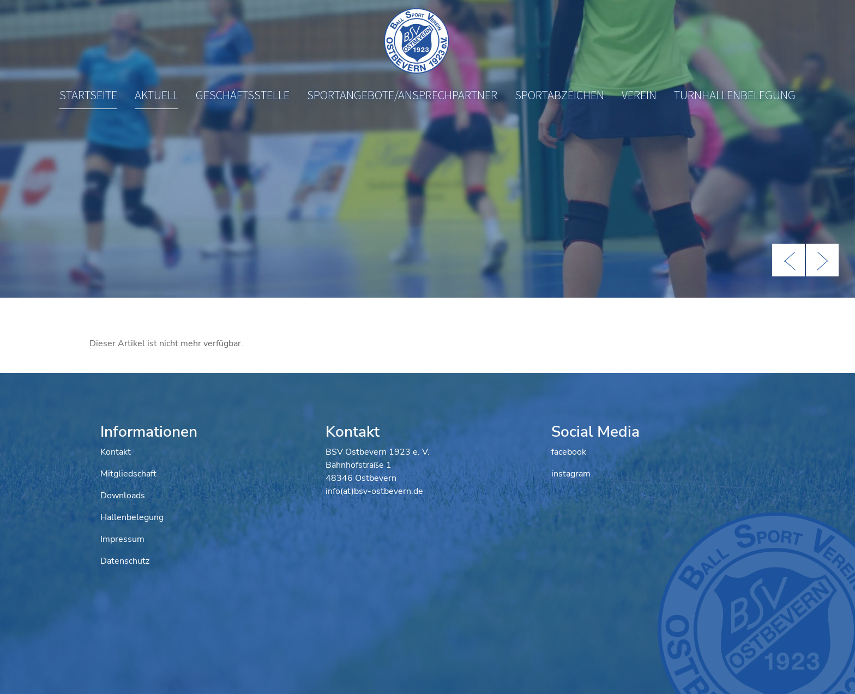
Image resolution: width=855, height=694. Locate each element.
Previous (788, 260)
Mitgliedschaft (128, 474)
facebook (568, 452)
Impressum (122, 539)
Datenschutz (124, 561)
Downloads (122, 496)
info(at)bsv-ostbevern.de (374, 491)
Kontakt (115, 452)
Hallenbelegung (132, 517)
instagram (571, 474)
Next (822, 260)
